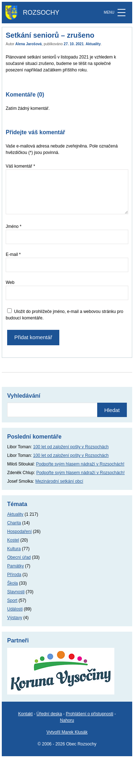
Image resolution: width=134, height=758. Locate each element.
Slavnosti (16, 591)
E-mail (13, 254)
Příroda (14, 574)
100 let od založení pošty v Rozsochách (71, 446)
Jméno (13, 226)
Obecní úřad (19, 557)
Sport (12, 600)
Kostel (13, 540)
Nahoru (67, 720)
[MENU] (121, 12)
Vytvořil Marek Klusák (67, 732)
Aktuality (93, 44)
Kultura (14, 548)
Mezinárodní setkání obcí (59, 481)
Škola (12, 583)
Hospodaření (19, 531)
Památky (15, 565)
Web (10, 282)
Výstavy (14, 617)
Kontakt (25, 713)
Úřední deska (49, 713)
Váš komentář (20, 166)
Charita (14, 522)
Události (15, 609)
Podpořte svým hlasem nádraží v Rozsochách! (80, 464)
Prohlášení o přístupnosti (89, 713)
